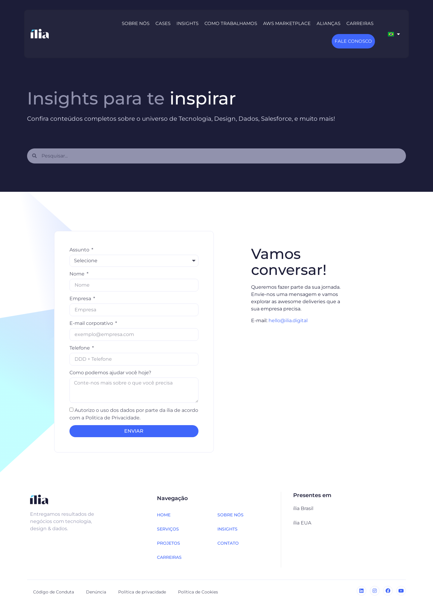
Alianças (328, 23)
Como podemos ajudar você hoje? (110, 372)
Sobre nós (135, 23)
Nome (77, 274)
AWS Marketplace (287, 23)
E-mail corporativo (91, 323)
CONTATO (228, 543)
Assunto (80, 250)
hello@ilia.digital (288, 320)
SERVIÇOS (168, 529)
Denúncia (96, 592)
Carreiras (359, 23)
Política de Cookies (198, 592)
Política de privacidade (142, 592)
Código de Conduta (53, 592)
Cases (162, 23)
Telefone (80, 348)
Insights (187, 23)
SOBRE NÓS (230, 515)
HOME (163, 515)
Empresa (80, 298)
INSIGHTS (227, 529)
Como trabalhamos (230, 23)
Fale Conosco (353, 41)
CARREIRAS (169, 557)
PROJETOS (168, 543)
